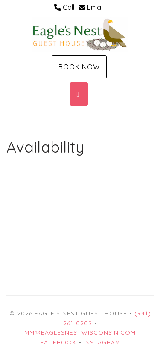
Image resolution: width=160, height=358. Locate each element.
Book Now (79, 67)
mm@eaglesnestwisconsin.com (80, 332)
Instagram (102, 342)
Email (91, 7)
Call (64, 7)
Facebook (58, 342)
